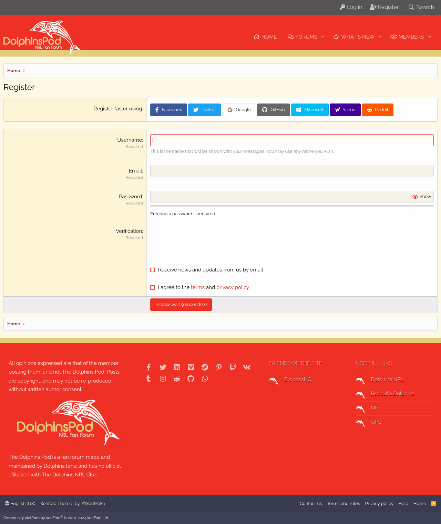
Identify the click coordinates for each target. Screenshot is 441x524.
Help (404, 503)
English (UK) (20, 503)
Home (269, 37)
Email (135, 171)
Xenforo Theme (56, 503)
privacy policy (232, 287)
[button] (323, 37)
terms (198, 287)
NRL (368, 409)
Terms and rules (343, 503)
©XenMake (93, 503)
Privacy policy (379, 503)
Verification (129, 231)
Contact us (311, 503)
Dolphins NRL (380, 380)
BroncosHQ (290, 380)
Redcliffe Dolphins (385, 394)
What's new (358, 37)
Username (129, 140)
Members (411, 37)
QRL (368, 423)
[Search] (421, 7)
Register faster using (118, 109)
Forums (306, 37)
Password (130, 197)
